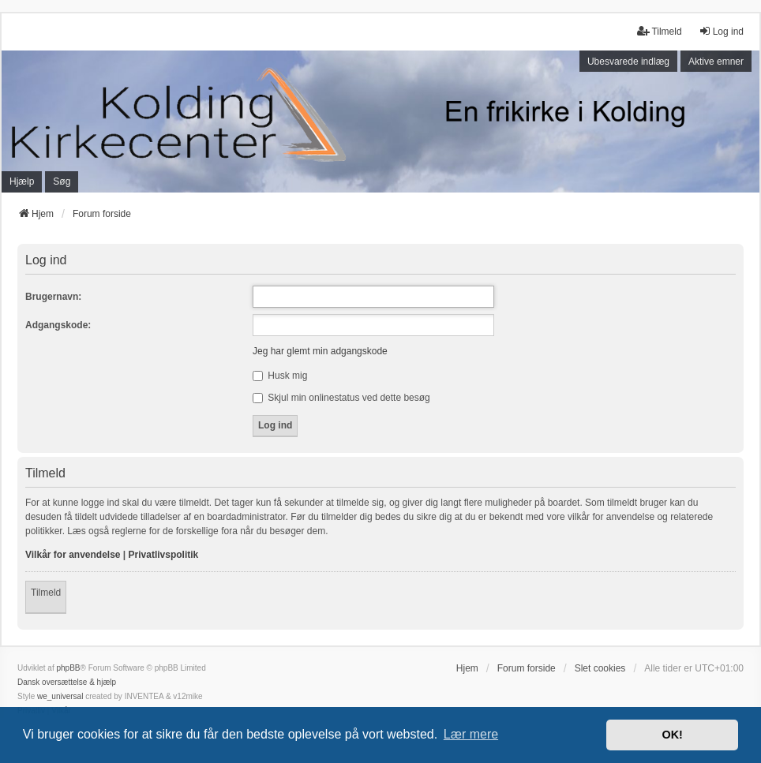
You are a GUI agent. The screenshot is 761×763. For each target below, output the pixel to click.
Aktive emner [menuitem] (716, 61)
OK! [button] (672, 734)
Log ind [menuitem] (721, 31)
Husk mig (280, 375)
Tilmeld (46, 592)
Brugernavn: (53, 296)
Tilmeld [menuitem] (659, 31)
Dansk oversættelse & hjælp (66, 682)
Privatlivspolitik (164, 554)
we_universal (60, 696)
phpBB (68, 668)
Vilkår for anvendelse (73, 554)
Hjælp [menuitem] (21, 181)
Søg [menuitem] (61, 181)
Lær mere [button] (471, 734)
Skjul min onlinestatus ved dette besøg (341, 397)
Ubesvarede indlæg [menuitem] (628, 61)
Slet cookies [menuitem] (600, 668)
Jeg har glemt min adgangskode (320, 351)
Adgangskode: (58, 325)
